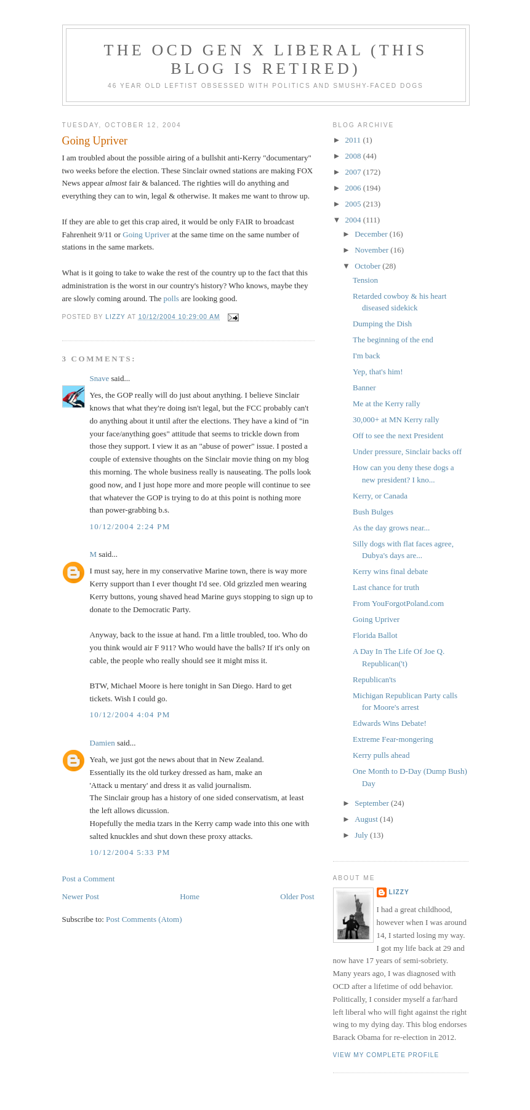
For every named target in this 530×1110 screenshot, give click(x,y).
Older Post (297, 896)
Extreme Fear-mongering (393, 739)
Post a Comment (88, 878)
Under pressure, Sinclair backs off (407, 451)
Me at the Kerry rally (386, 403)
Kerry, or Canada (380, 495)
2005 (354, 203)
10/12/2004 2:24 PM (130, 526)
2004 (354, 219)
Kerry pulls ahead (381, 755)
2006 (354, 187)
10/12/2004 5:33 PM (130, 852)
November (372, 249)
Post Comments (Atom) (144, 919)
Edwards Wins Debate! (390, 723)
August (367, 819)
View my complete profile (386, 1055)
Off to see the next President (398, 435)
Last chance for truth (386, 587)
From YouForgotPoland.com (398, 603)
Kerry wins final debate (390, 571)
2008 (354, 155)
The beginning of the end (393, 339)
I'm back (366, 355)
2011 (354, 139)
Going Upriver (145, 234)
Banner (365, 387)
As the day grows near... (391, 527)
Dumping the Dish (382, 323)
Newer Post (80, 896)
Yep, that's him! (379, 371)
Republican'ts (374, 679)
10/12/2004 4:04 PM (130, 714)
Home (189, 896)
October (368, 265)
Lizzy (399, 892)
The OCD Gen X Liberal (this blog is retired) (266, 59)
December (372, 233)
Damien (102, 742)
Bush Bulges (373, 511)
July (362, 835)
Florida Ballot (375, 635)
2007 (354, 171)
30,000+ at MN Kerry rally (396, 419)
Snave (100, 378)
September (373, 803)
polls (171, 298)
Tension (365, 280)
